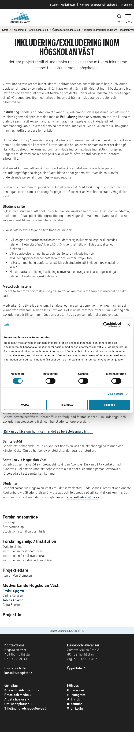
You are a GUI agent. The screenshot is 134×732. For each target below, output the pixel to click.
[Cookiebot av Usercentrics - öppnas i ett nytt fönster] (106, 324)
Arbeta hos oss (15, 699)
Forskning (18, 29)
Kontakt (84, 4)
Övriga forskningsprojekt (66, 29)
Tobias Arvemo (13, 600)
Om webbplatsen (16, 703)
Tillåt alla (109, 404)
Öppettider (75, 668)
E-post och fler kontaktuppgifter (16, 670)
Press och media (16, 694)
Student (54, 4)
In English (126, 4)
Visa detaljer (115, 393)
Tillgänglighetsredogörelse (24, 708)
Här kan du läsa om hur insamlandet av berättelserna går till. (48, 431)
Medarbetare (68, 4)
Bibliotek (111, 4)
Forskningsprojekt (38, 29)
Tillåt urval (67, 404)
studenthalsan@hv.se (83, 497)
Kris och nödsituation (20, 690)
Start (5, 29)
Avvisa (24, 404)
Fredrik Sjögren (13, 590)
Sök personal (97, 4)
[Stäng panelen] (129, 324)
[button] (129, 15)
